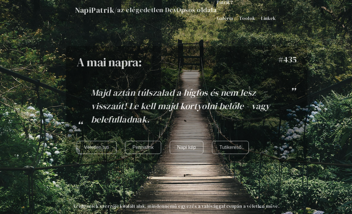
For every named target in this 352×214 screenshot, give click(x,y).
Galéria (225, 18)
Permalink (143, 147)
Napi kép (186, 147)
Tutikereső (230, 147)
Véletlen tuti (96, 147)
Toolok (247, 18)
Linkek (268, 18)
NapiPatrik (94, 10)
